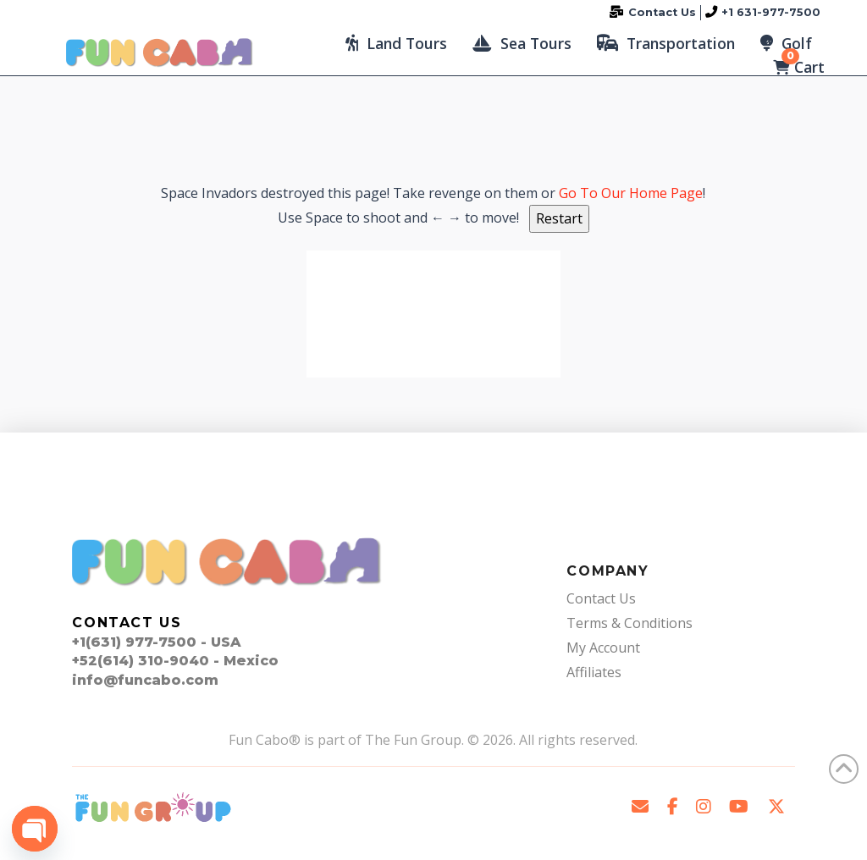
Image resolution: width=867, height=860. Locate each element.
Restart (559, 218)
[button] (396, 43)
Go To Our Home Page (631, 193)
